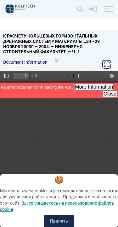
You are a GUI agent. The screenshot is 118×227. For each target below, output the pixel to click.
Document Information (25, 62)
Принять (59, 221)
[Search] (80, 9)
